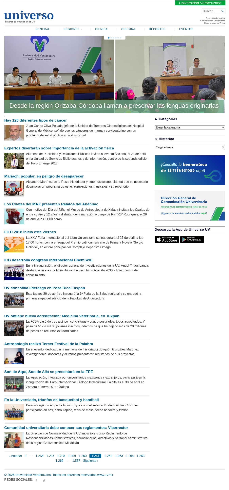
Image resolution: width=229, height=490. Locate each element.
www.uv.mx (105, 475)
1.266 (60, 460)
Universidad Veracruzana (200, 3)
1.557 (76, 460)
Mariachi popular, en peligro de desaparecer (44, 176)
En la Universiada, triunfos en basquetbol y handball (51, 400)
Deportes (157, 29)
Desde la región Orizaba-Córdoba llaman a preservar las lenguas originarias (114, 105)
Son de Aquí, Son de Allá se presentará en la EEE (48, 372)
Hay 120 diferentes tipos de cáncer (35, 120)
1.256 (40, 456)
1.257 (50, 456)
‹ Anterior (15, 456)
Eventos (186, 29)
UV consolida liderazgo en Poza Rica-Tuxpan (44, 288)
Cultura (128, 29)
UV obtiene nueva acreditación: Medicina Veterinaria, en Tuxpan (62, 316)
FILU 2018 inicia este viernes (30, 232)
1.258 (61, 456)
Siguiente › (90, 460)
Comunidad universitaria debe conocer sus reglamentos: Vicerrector (66, 428)
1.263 (119, 456)
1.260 (83, 456)
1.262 (108, 456)
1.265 (140, 456)
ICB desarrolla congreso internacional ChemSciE (48, 260)
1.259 (72, 456)
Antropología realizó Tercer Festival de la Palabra (48, 344)
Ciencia (101, 29)
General (43, 29)
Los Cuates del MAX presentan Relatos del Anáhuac (51, 204)
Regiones (71, 29)
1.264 (130, 456)
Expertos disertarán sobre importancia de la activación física (59, 148)
